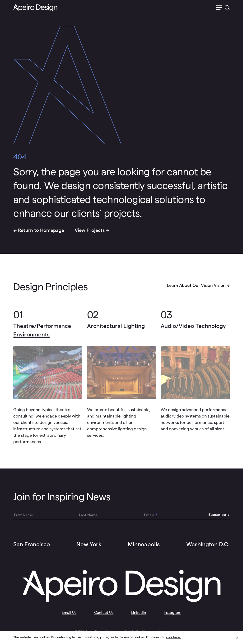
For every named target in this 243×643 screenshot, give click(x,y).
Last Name (88, 515)
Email (151, 515)
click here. (173, 637)
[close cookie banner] (239, 637)
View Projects (90, 230)
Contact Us (103, 613)
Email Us (69, 613)
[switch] (219, 7)
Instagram (172, 613)
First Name (23, 515)
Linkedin (138, 613)
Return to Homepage (41, 230)
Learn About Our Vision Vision (196, 285)
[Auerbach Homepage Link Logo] (35, 8)
